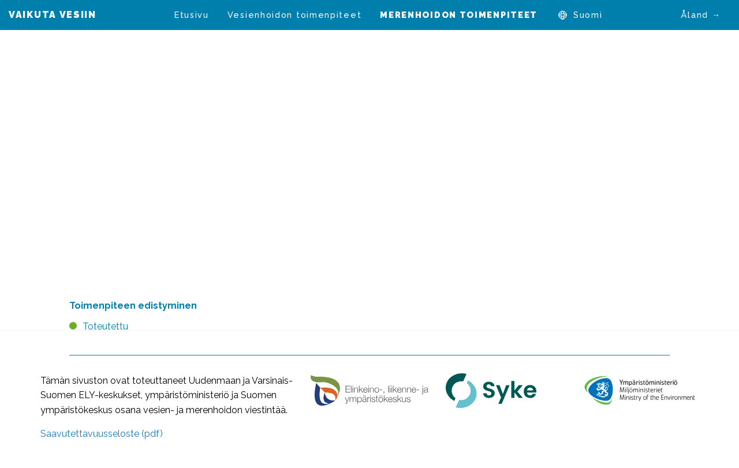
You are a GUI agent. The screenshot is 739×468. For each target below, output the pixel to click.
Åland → (701, 15)
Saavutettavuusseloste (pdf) (101, 433)
